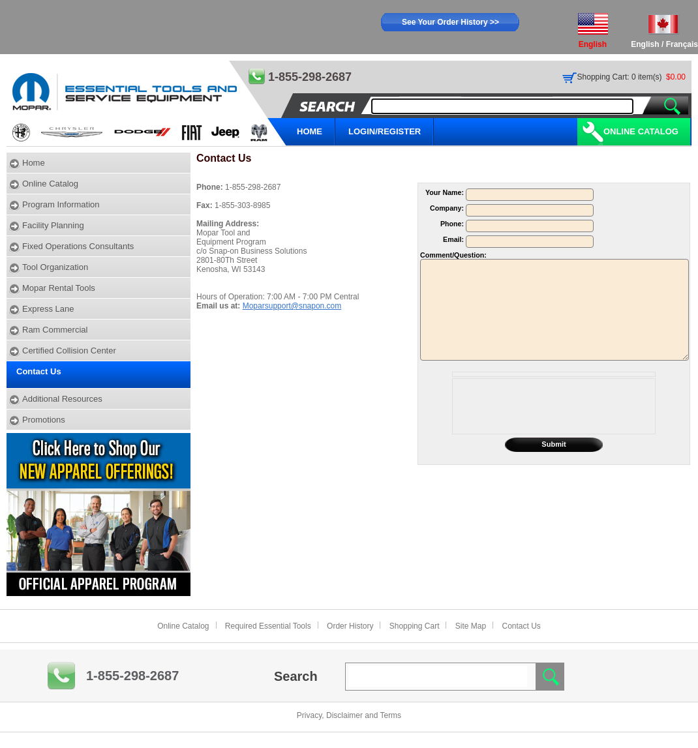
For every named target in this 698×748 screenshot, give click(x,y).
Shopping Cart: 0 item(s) (619, 77)
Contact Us (38, 371)
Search (296, 676)
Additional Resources (62, 399)
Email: (454, 239)
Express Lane (48, 309)
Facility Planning (53, 225)
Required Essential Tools (268, 626)
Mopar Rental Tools (58, 288)
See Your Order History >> (450, 22)
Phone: (210, 187)
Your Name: (445, 192)
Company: (448, 208)
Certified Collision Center (69, 350)
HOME (309, 131)
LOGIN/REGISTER (384, 131)
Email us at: (219, 305)
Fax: (205, 205)
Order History (350, 626)
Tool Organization (55, 267)
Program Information (61, 204)
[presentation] (554, 406)
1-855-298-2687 (253, 187)
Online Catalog (640, 131)
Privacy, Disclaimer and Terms (349, 715)
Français (682, 44)
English (645, 44)
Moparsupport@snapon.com (292, 305)
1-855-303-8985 (242, 205)
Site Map (470, 626)
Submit (553, 444)
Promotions (43, 420)
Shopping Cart (414, 626)
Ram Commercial (54, 330)
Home (33, 163)
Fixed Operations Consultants (78, 246)
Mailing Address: (227, 223)
